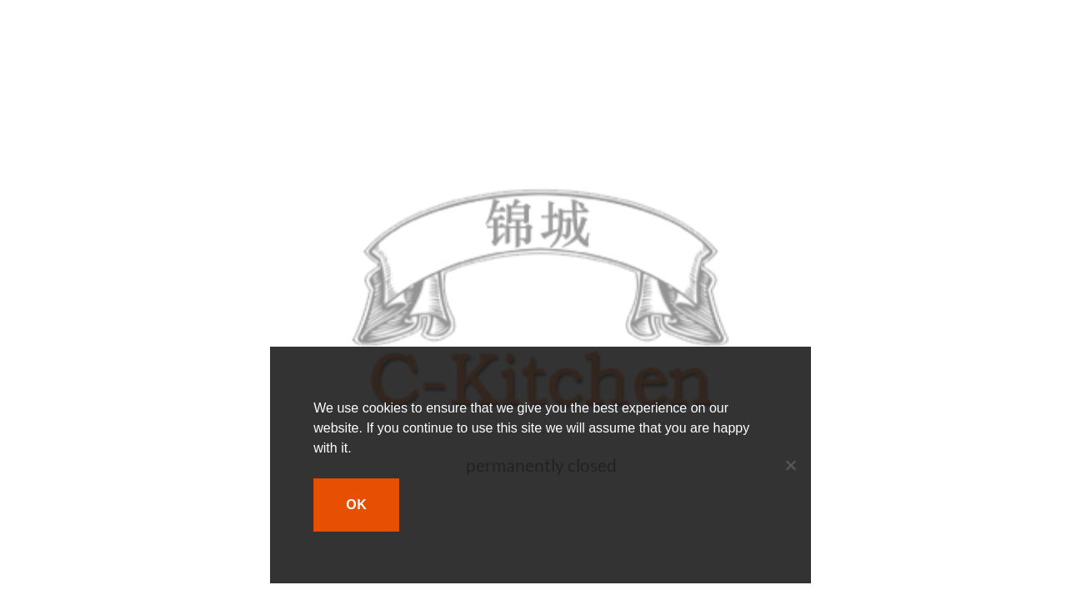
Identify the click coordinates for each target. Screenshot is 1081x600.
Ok (356, 505)
